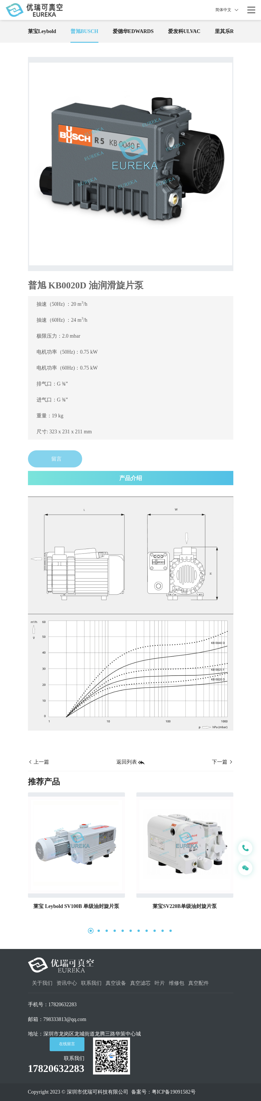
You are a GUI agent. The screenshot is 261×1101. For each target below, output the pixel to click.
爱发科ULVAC (184, 31)
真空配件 (198, 985)
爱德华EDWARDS (133, 31)
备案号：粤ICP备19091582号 (163, 1092)
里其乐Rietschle (232, 31)
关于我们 (42, 985)
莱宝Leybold (42, 31)
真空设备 (116, 985)
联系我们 (91, 985)
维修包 (176, 985)
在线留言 (67, 1044)
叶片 (160, 985)
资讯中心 (66, 985)
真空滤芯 (140, 985)
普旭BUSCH (84, 31)
